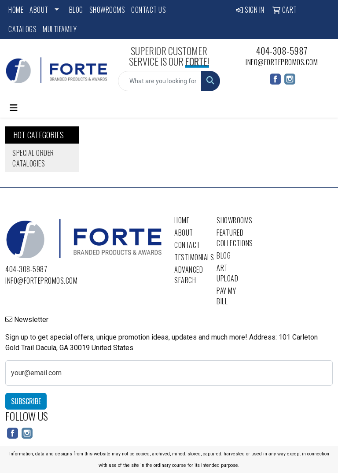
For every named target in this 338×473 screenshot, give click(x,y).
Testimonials (190, 257)
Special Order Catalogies (33, 158)
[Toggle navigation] (13, 108)
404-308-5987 (282, 50)
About (38, 9)
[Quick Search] (160, 81)
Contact (187, 245)
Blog (76, 9)
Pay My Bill (226, 296)
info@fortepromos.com (282, 62)
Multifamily (60, 29)
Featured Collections (232, 237)
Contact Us (148, 9)
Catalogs (22, 29)
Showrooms (107, 9)
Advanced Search (188, 274)
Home (15, 9)
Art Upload (227, 273)
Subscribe (26, 401)
